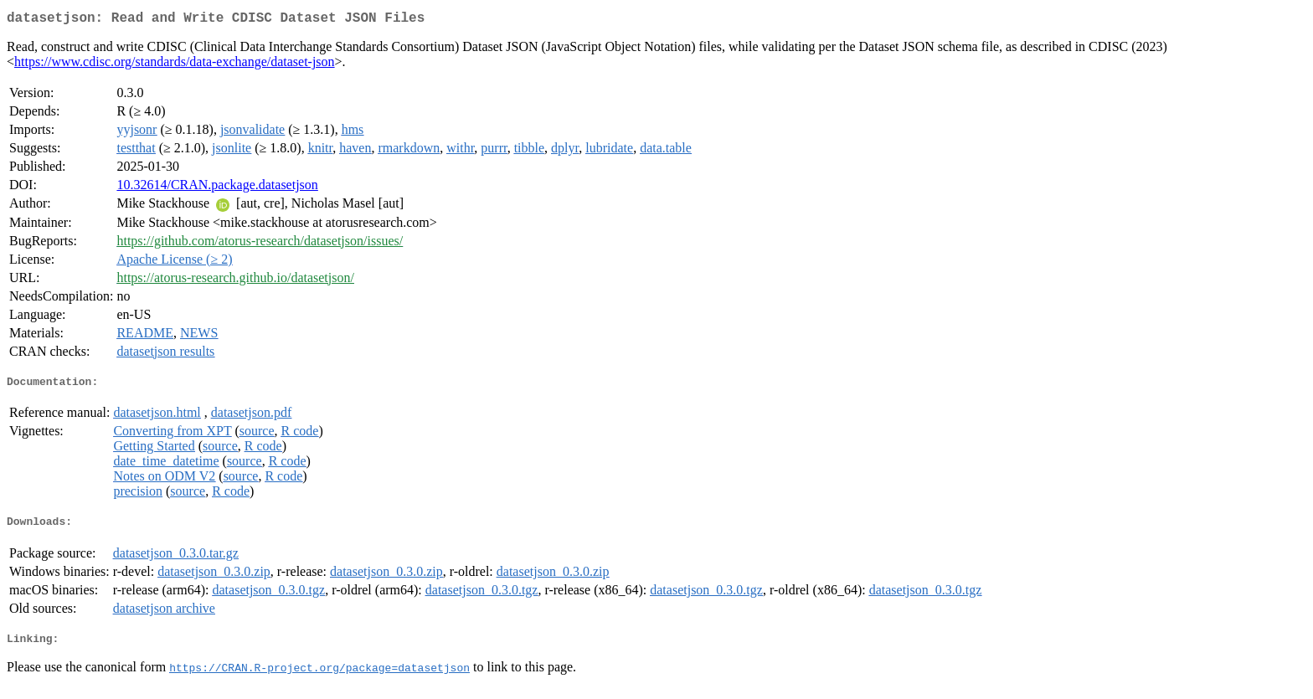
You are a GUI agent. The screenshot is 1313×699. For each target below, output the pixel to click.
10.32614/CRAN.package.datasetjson (216, 188)
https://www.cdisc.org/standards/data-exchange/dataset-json (174, 65)
